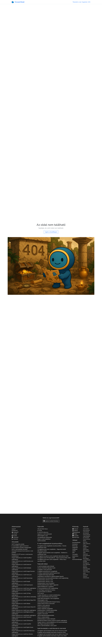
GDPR (73, 551)
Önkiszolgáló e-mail (42, 535)
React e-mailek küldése (43, 617)
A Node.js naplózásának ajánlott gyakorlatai (48, 573)
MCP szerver (40, 593)
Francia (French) (86, 539)
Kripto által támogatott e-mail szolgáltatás (48, 598)
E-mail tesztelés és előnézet (44, 591)
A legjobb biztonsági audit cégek (45, 574)
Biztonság (74, 546)
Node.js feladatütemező (43, 607)
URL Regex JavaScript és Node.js (45, 624)
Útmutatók (15, 542)
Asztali (14, 535)
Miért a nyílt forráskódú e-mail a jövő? (47, 625)
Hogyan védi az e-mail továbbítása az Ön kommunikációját (52, 622)
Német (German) (85, 541)
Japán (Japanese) (85, 553)
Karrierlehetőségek (77, 559)
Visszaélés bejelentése (75, 555)
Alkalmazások (16, 527)
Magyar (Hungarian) (85, 545)
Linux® (14, 534)
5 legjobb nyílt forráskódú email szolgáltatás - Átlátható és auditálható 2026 (52, 553)
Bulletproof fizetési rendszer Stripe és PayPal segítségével (52, 620)
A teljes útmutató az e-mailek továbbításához (48, 595)
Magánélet (84, 2)
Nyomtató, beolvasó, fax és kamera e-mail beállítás (22, 551)
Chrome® (15, 537)
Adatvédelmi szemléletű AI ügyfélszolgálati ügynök (50, 576)
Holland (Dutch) (86, 534)
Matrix (74, 534)
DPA (73, 552)
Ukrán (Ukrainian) (85, 574)
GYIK (89, 2)
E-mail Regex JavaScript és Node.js (46, 590)
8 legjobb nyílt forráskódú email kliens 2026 (51, 632)
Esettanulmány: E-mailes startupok (46, 619)
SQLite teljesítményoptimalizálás (45, 615)
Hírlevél (75, 529)
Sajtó (73, 558)
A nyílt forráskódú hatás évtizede (45, 566)
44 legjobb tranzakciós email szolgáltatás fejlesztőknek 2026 (52, 556)
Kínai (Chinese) (86, 530)
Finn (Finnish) (86, 537)
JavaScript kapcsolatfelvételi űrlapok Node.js (48, 602)
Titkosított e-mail (77, 2)
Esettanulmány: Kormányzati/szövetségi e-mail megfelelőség (52, 578)
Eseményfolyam (76, 542)
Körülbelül (75, 544)
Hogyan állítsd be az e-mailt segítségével (22, 558)
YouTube (75, 535)
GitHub (75, 530)
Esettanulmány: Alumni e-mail (45, 580)
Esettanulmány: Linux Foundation (45, 583)
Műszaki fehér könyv (42, 529)
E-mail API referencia (42, 532)
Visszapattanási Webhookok (44, 537)
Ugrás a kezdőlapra (51, 232)
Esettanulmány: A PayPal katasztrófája (47, 610)
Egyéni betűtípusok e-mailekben (45, 586)
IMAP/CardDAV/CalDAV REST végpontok (47, 585)
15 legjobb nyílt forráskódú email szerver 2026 (52, 630)
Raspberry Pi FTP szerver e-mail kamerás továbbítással (22, 555)
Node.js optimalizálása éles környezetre (47, 597)
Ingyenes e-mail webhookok (44, 534)
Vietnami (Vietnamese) (86, 577)
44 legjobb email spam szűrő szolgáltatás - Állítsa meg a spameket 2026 (51, 560)
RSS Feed (75, 537)
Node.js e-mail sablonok (43, 605)
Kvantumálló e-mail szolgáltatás (45, 612)
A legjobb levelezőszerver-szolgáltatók (47, 571)
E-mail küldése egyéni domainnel (20, 546)
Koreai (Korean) (86, 555)
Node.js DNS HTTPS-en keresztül (46, 603)
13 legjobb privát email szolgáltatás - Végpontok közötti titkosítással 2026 (51, 550)
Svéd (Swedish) (86, 569)
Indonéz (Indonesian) (85, 548)
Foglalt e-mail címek (42, 614)
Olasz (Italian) (86, 551)
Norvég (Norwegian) (86, 557)
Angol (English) (86, 536)
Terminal (15, 539)
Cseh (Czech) (86, 531)
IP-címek (39, 530)
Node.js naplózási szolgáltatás (45, 608)
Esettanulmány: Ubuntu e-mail (45, 581)
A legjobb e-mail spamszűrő (44, 569)
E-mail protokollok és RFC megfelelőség (47, 588)
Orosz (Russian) (86, 564)
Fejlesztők (40, 527)
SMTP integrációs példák (18, 544)
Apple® (14, 529)
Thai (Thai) (85, 570)
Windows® (15, 530)
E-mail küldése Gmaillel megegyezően (21, 547)
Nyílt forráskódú (41, 541)
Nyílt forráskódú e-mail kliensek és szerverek (51, 628)
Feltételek (74, 549)
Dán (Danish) (86, 533)
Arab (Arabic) (86, 528)
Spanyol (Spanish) (85, 566)
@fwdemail (76, 532)
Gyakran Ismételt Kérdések (51, 521)
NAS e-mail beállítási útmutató (19, 549)
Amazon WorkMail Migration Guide (46, 568)
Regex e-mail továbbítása (43, 539)
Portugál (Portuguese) (86, 562)
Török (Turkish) (86, 572)
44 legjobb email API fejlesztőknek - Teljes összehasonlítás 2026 (53, 558)
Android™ (15, 532)
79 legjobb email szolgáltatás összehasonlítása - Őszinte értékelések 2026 (51, 546)
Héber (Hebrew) (86, 543)
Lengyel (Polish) (86, 560)
